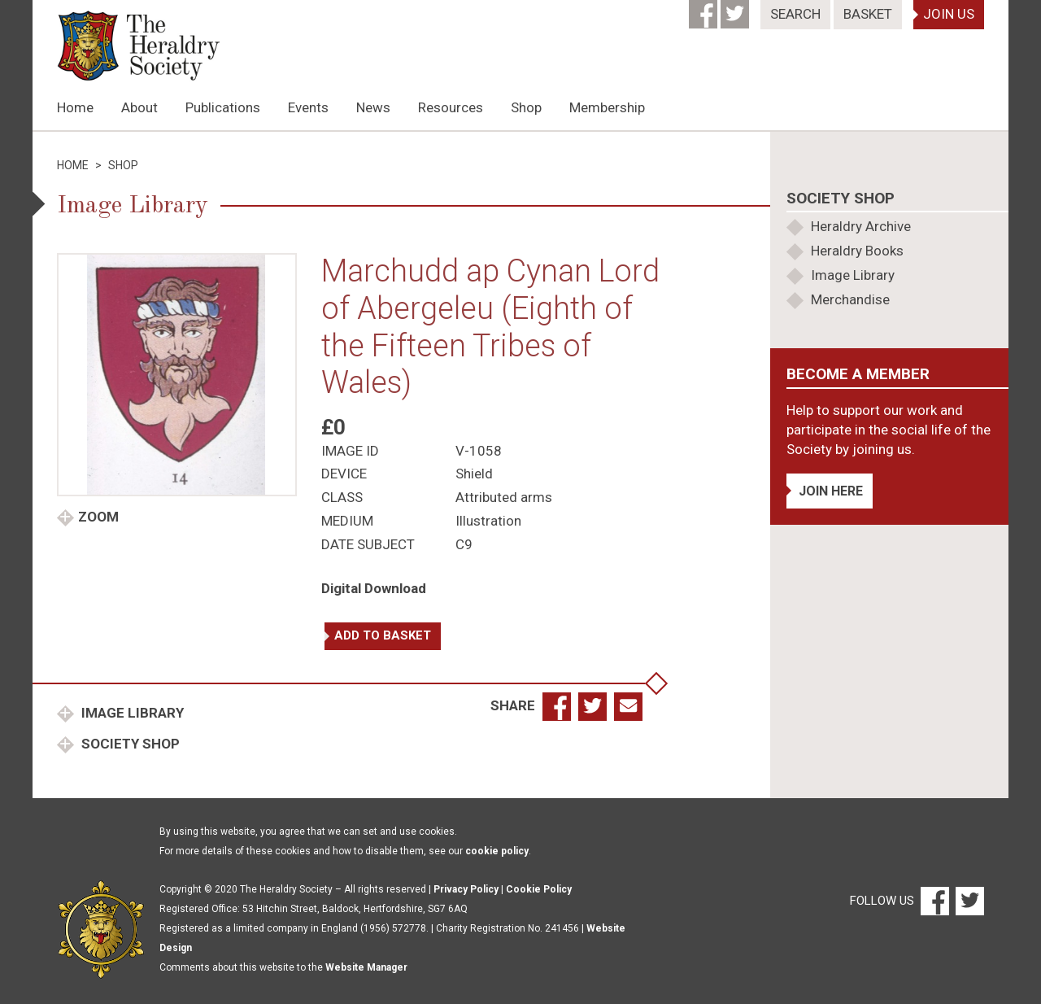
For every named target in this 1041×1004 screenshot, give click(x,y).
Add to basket (382, 635)
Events (308, 107)
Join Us (948, 14)
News (373, 107)
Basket (867, 14)
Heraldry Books (857, 250)
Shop (526, 107)
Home (75, 107)
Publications (222, 107)
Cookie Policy (539, 889)
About (139, 107)
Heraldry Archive (861, 226)
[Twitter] (736, 9)
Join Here (831, 491)
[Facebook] (705, 9)
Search (795, 14)
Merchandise (850, 299)
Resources (450, 107)
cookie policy (497, 851)
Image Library (131, 713)
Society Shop (129, 744)
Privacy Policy (466, 889)
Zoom (98, 517)
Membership (607, 107)
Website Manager (366, 967)
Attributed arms (503, 497)
